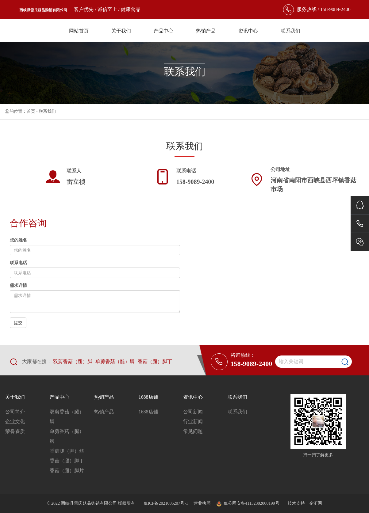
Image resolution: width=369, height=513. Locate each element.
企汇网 (315, 503)
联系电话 (18, 262)
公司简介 (15, 411)
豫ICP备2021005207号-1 (166, 503)
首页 (31, 111)
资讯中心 (248, 30)
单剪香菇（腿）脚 (115, 361)
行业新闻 (193, 421)
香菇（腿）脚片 (67, 470)
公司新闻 (193, 411)
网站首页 (79, 30)
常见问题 (193, 431)
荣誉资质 (15, 431)
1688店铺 (148, 397)
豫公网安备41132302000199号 (247, 503)
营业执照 (202, 503)
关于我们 (121, 30)
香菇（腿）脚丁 (155, 361)
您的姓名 (18, 240)
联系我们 (290, 30)
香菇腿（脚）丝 (67, 451)
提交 (18, 322)
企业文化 (15, 421)
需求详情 (18, 285)
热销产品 (206, 30)
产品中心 (163, 30)
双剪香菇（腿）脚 (72, 361)
